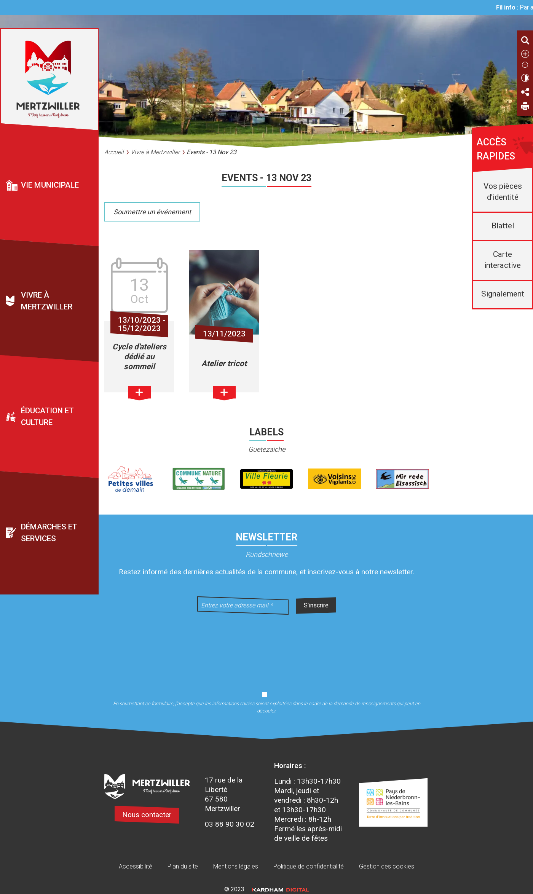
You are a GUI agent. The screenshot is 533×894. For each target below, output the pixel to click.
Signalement (502, 293)
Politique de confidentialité (308, 866)
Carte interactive (502, 260)
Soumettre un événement (152, 212)
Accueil (114, 152)
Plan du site (183, 866)
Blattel (503, 225)
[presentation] (266, 648)
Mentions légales (235, 866)
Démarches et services (49, 532)
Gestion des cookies (386, 866)
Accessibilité (135, 866)
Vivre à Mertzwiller (46, 301)
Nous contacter (147, 814)
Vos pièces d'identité (503, 192)
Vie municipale (50, 185)
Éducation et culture (47, 416)
